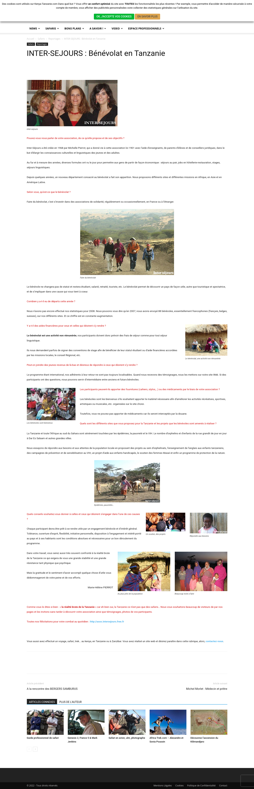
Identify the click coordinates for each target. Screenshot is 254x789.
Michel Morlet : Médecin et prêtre (206, 689)
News (34, 28)
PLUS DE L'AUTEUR (70, 701)
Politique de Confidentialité (201, 785)
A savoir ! (98, 28)
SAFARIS (52, 28)
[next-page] (35, 749)
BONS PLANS (74, 28)
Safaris (41, 38)
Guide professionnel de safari (43, 737)
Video (117, 28)
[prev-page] (29, 749)
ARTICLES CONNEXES (42, 701)
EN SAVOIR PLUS (147, 16)
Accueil (30, 38)
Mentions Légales (163, 785)
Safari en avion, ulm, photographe (127, 737)
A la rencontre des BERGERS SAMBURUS (52, 689)
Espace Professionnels (146, 28)
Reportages (54, 38)
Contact (223, 785)
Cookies (179, 785)
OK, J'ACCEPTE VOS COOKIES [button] (114, 16)
